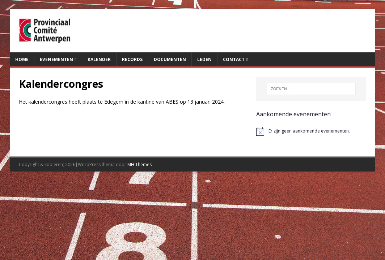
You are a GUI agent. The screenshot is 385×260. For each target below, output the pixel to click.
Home (22, 59)
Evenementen (56, 59)
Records (132, 59)
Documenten (170, 59)
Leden (204, 59)
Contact (234, 59)
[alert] (311, 131)
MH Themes (139, 164)
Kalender (99, 59)
